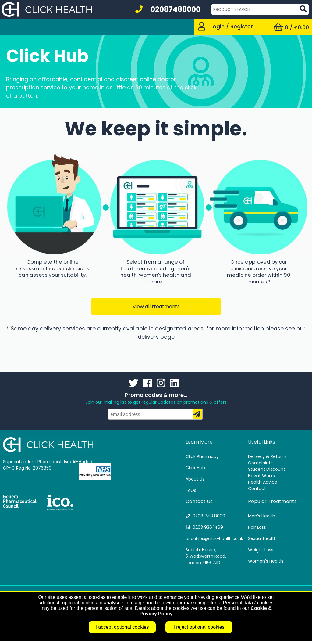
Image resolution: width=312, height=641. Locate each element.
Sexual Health (262, 538)
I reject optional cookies (198, 627)
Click (191, 468)
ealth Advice (264, 482)
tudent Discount (267, 469)
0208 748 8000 (205, 516)
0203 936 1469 (204, 527)
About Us (195, 479)
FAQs (191, 490)
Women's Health (265, 561)
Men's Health (261, 516)
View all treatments (156, 306)
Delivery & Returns (267, 456)
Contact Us (199, 501)
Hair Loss (257, 527)
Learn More (199, 441)
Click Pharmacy (202, 456)
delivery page (156, 336)
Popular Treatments (272, 501)
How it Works (261, 476)
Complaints (260, 463)
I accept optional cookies (122, 627)
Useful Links (261, 441)
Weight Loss (260, 550)
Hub (201, 468)
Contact (257, 488)
